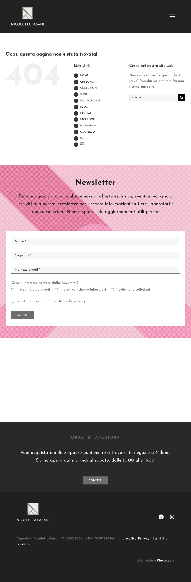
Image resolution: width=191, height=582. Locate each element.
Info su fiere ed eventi (33, 289)
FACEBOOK (87, 119)
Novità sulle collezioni (132, 289)
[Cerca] (181, 97)
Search (84, 138)
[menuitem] (102, 143)
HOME (84, 75)
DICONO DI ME (90, 100)
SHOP (84, 94)
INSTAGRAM (88, 125)
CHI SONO (87, 82)
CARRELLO (87, 132)
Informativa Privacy (133, 538)
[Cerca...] (153, 97)
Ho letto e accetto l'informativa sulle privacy (51, 301)
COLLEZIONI (89, 88)
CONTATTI (87, 113)
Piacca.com (165, 560)
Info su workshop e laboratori (83, 289)
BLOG (84, 107)
